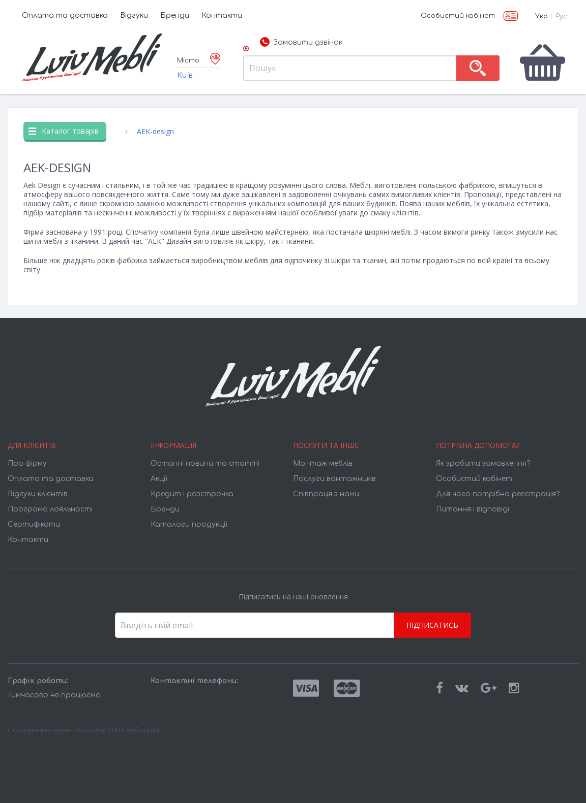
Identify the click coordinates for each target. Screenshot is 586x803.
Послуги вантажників (334, 479)
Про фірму (27, 463)
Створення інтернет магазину (57, 729)
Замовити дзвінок (301, 43)
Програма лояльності (50, 509)
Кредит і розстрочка (192, 494)
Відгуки (134, 15)
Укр (541, 16)
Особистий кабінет (458, 15)
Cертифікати (34, 524)
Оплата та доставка (65, 15)
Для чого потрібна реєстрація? (498, 494)
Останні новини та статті (205, 463)
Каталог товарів (63, 131)
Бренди (174, 15)
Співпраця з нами (326, 494)
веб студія (142, 729)
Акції (159, 479)
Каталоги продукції (189, 524)
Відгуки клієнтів (38, 494)
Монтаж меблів (323, 463)
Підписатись (432, 625)
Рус (561, 16)
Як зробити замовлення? (483, 463)
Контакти (221, 15)
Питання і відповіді (472, 509)
